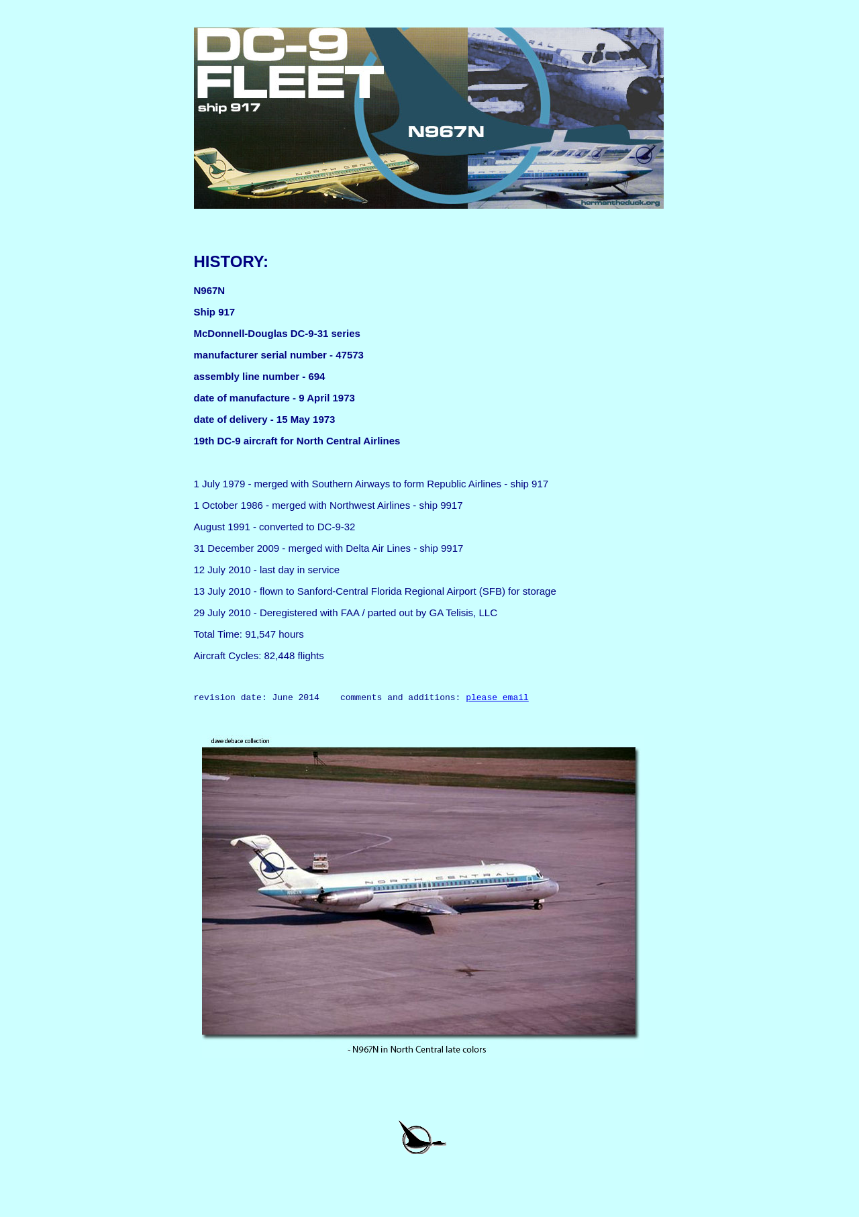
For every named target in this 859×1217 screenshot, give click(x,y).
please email (497, 699)
